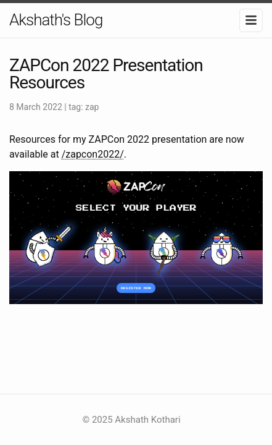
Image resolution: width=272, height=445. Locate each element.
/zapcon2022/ (93, 154)
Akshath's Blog (55, 20)
